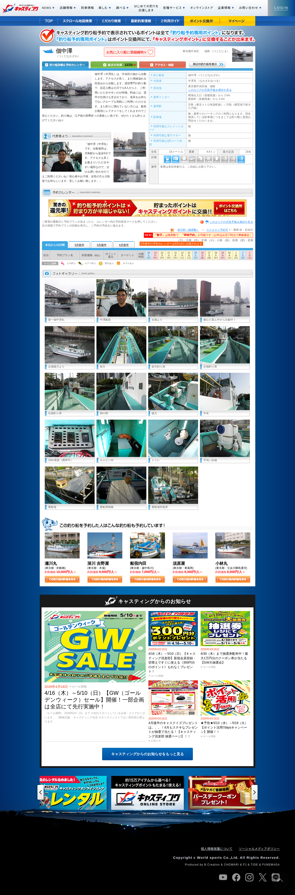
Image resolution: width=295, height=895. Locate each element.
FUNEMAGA (271, 864)
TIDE (254, 864)
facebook (236, 877)
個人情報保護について (217, 848)
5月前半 (79, 245)
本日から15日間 (54, 245)
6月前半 (124, 245)
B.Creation (212, 864)
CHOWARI (231, 864)
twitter (262, 877)
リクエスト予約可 (217, 229)
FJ (245, 864)
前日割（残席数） (188, 229)
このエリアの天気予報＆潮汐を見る (210, 89)
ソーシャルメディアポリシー (259, 848)
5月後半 (102, 245)
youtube (223, 877)
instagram (249, 877)
